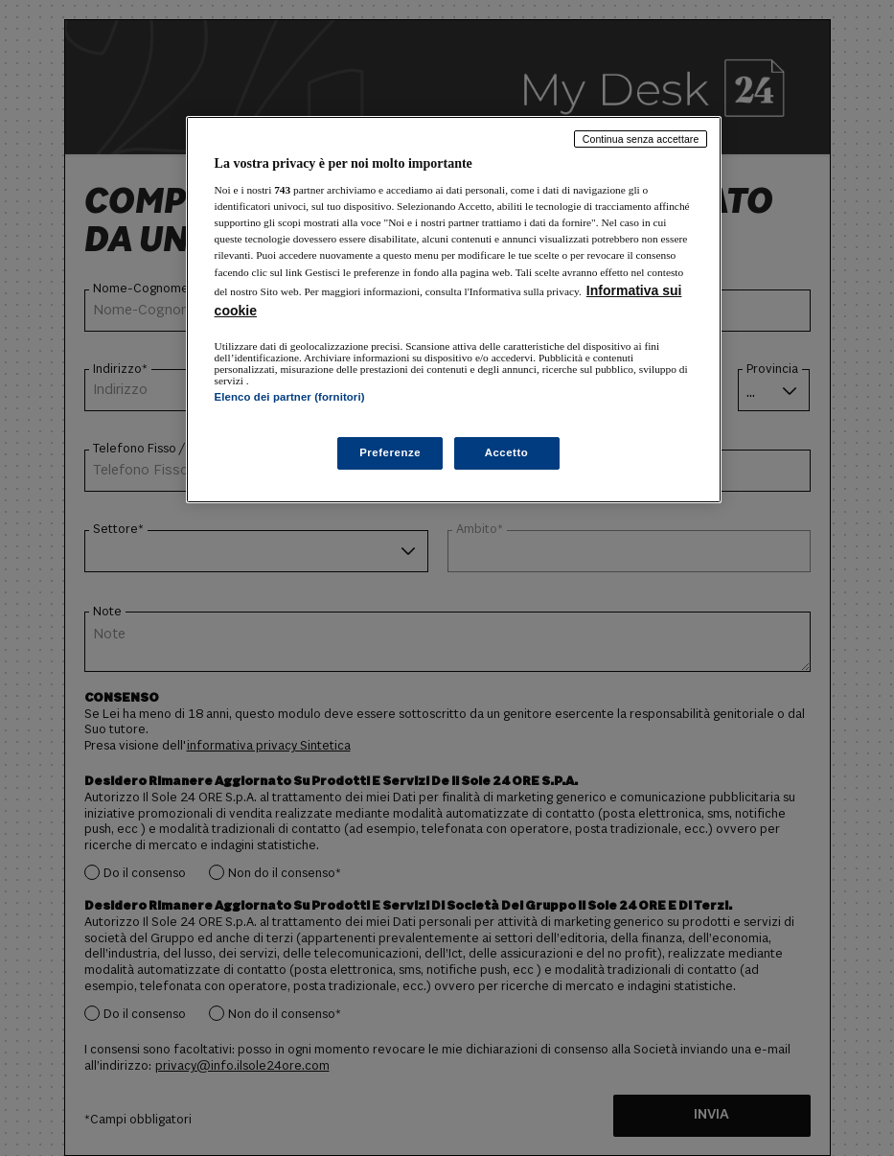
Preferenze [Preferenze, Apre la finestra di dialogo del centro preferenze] (390, 452)
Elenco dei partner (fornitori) (290, 397)
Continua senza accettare (641, 139)
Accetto (507, 452)
